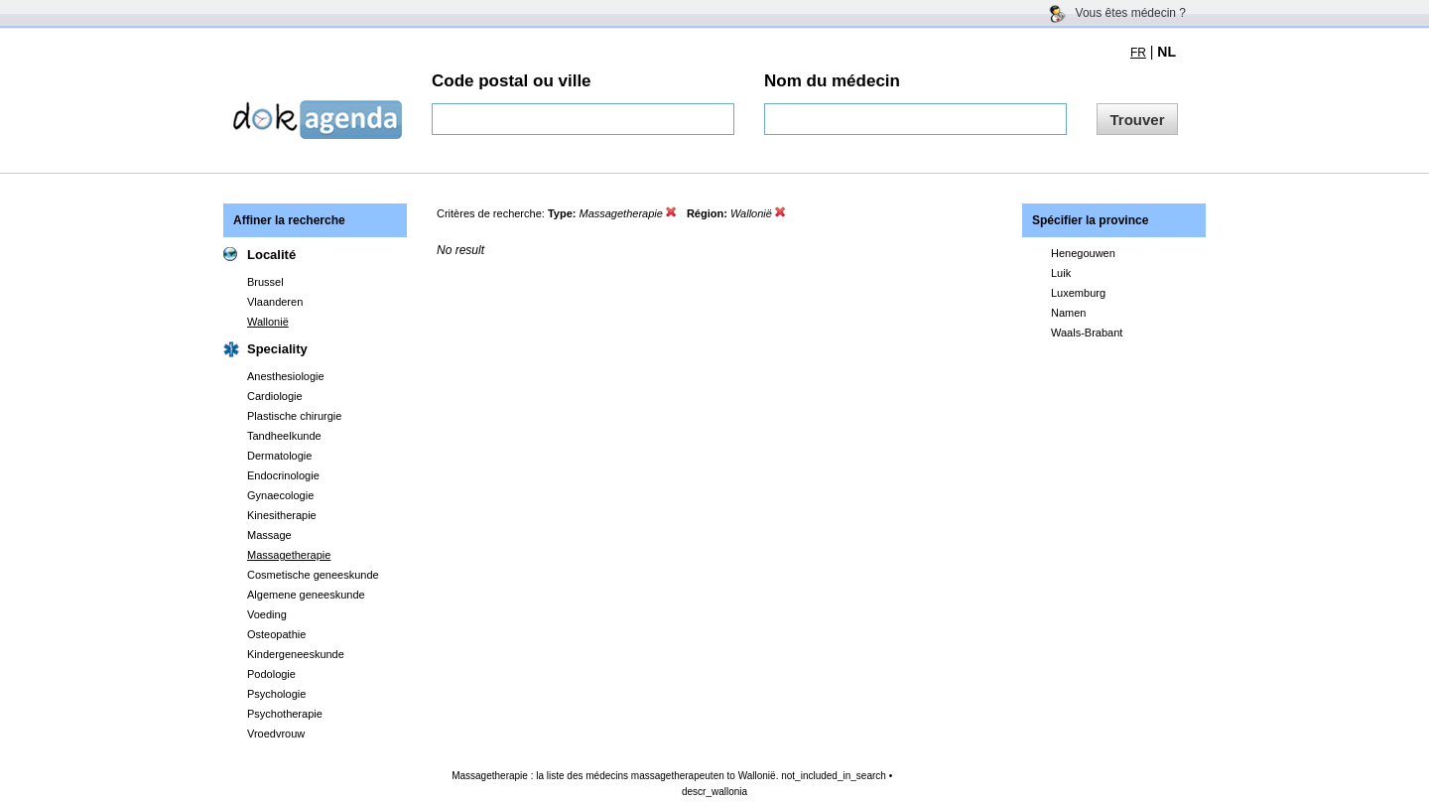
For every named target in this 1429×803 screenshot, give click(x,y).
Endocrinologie (283, 475)
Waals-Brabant (1086, 332)
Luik (1061, 273)
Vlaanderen (275, 302)
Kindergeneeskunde (295, 654)
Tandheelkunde (284, 436)
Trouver (1136, 119)
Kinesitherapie (282, 515)
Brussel (265, 282)
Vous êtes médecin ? (1131, 13)
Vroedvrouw (276, 733)
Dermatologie (279, 456)
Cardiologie (275, 396)
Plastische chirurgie (294, 416)
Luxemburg (1078, 293)
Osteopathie (276, 634)
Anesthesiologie (286, 376)
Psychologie (276, 694)
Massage (269, 535)
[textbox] (583, 119)
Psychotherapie (285, 714)
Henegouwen (1083, 253)
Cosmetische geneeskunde (313, 575)
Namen (1068, 313)
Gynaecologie (280, 495)
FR (1138, 53)
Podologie (271, 674)
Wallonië (268, 322)
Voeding (267, 614)
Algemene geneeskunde (306, 595)
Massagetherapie (288, 555)
